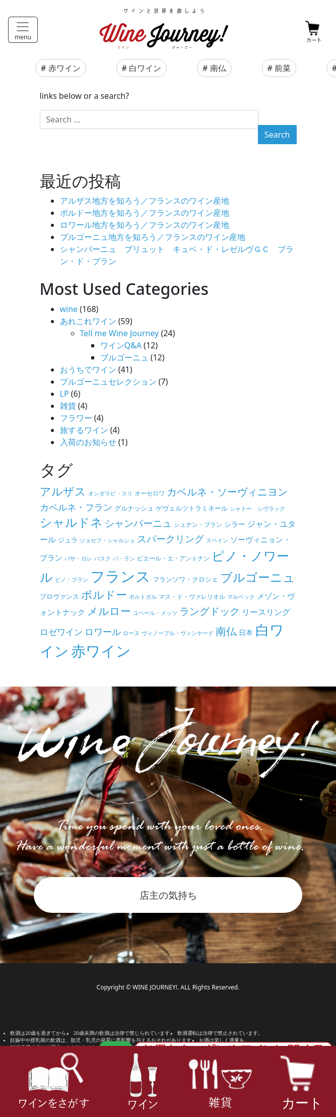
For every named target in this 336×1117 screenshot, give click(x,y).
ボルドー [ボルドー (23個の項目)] (104, 594)
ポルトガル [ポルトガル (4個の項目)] (143, 596)
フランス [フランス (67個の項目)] (120, 576)
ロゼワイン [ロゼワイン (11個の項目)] (61, 632)
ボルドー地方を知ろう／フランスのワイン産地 (144, 212)
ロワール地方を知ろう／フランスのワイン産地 (144, 224)
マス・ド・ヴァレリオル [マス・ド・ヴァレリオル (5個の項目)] (192, 596)
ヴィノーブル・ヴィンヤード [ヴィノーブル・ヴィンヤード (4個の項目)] (178, 633)
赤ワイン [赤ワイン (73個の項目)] (101, 651)
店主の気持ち (168, 895)
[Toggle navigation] (23, 30)
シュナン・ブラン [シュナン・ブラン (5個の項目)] (198, 524)
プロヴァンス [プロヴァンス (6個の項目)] (59, 596)
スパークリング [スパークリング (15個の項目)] (170, 538)
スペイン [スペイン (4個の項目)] (217, 540)
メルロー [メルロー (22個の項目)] (109, 610)
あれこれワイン (88, 321)
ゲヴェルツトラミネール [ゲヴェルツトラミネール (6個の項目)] (192, 508)
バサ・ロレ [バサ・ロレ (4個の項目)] (78, 558)
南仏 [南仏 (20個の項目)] (226, 631)
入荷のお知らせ (88, 442)
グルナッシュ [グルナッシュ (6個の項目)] (134, 508)
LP (64, 393)
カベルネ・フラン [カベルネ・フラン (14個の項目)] (76, 507)
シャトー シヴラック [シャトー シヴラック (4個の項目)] (257, 508)
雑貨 (68, 405)
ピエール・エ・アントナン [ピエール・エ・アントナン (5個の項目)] (173, 558)
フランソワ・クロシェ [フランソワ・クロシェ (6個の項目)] (185, 579)
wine (69, 309)
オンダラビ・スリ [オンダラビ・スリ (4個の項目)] (110, 493)
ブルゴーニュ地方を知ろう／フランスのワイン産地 (152, 236)
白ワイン (145, 68)
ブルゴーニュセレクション (108, 381)
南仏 (218, 68)
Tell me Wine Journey (119, 333)
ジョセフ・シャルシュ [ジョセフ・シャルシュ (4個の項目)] (107, 540)
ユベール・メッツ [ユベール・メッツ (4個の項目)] (155, 612)
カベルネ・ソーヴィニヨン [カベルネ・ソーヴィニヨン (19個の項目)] (227, 491)
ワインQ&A (121, 345)
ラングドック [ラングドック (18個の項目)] (209, 611)
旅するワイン (84, 430)
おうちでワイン (88, 369)
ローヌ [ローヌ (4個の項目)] (131, 633)
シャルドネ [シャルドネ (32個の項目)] (71, 522)
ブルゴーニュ (124, 357)
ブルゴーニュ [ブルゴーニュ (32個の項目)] (257, 577)
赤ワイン (64, 68)
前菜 (283, 68)
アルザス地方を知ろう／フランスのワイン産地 (144, 200)
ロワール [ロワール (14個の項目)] (103, 631)
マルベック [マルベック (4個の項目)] (241, 596)
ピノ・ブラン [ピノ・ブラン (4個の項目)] (71, 579)
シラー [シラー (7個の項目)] (234, 524)
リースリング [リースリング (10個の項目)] (266, 611)
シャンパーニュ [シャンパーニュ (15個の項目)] (138, 523)
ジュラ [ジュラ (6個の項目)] (68, 539)
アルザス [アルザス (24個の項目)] (63, 491)
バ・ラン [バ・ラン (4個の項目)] (124, 558)
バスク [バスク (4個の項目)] (102, 558)
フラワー (76, 417)
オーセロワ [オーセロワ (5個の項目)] (150, 493)
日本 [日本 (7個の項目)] (246, 632)
